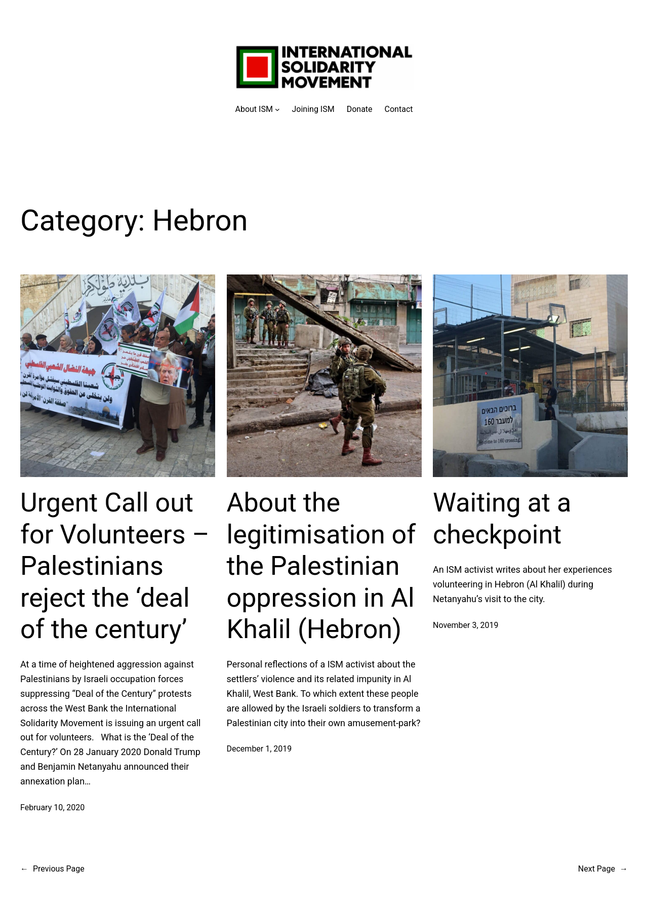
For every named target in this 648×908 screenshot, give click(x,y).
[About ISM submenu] (257, 109)
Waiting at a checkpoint (502, 518)
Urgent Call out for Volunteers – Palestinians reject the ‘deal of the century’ (115, 566)
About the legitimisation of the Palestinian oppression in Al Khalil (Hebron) (321, 566)
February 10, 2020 (52, 807)
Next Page (603, 869)
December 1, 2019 (259, 749)
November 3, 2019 (466, 625)
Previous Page (52, 869)
